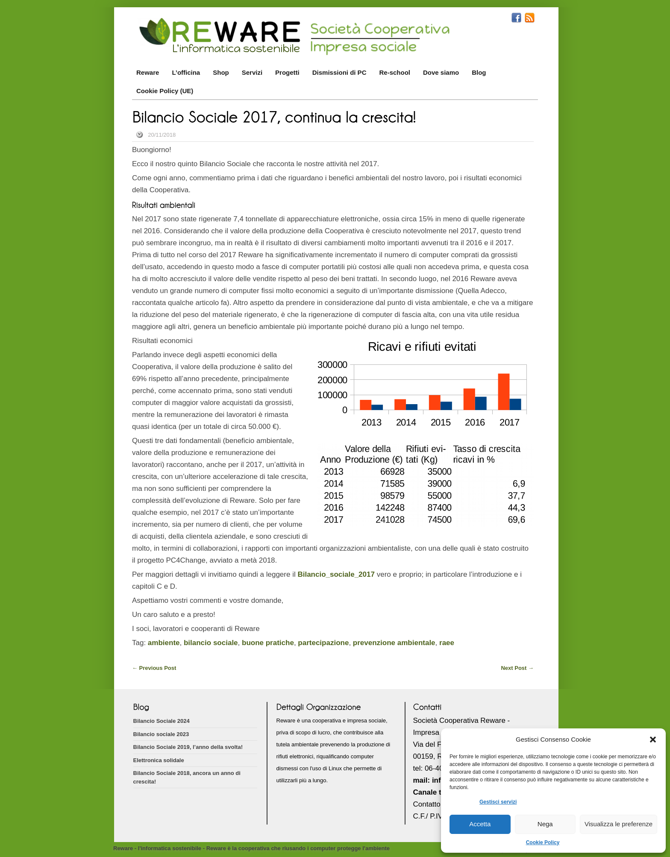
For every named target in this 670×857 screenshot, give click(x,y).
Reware (147, 72)
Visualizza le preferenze (618, 824)
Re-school (394, 72)
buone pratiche (268, 643)
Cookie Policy (543, 842)
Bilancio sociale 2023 (161, 734)
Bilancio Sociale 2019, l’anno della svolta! (188, 747)
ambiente (164, 643)
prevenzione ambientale (394, 643)
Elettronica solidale (158, 760)
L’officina (186, 72)
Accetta (480, 824)
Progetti (287, 72)
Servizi (252, 72)
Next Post (517, 668)
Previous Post (154, 668)
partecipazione (323, 643)
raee (446, 643)
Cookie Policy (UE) (164, 90)
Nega (545, 824)
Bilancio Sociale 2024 (161, 721)
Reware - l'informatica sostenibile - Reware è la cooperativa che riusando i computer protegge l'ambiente (251, 848)
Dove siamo (441, 72)
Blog (479, 72)
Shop (221, 72)
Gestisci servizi (498, 802)
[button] (653, 739)
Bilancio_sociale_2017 (336, 574)
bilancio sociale (211, 643)
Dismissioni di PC (339, 72)
